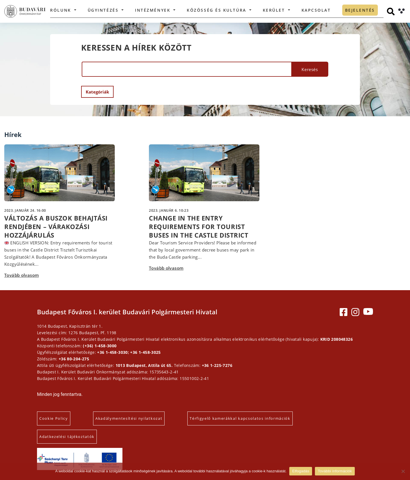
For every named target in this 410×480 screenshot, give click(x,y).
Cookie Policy (53, 418)
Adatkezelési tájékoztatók (67, 436)
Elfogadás (300, 471)
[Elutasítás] (403, 471)
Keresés (310, 69)
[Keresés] (391, 11)
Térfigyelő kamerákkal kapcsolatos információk (240, 418)
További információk (335, 471)
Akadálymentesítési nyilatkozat (128, 418)
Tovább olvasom (21, 275)
